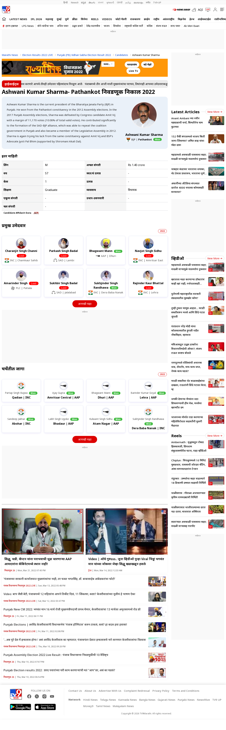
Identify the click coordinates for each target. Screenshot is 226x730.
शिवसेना (117, 26)
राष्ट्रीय (156, 19)
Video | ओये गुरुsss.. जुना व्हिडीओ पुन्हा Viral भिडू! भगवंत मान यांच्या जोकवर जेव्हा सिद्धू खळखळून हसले (126, 561)
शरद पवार (175, 26)
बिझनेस (182, 19)
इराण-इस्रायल (12, 26)
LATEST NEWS (18, 19)
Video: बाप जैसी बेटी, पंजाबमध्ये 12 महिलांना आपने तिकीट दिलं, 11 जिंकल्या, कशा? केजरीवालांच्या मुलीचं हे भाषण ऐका (69, 594)
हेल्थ (191, 19)
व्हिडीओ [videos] (177, 258)
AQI (200, 10)
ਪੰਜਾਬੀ (120, 2)
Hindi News (90, 699)
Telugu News (108, 699)
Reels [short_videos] (176, 435)
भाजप (106, 26)
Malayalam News (123, 706)
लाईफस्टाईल (204, 19)
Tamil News (103, 706)
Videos (107, 19)
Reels (95, 19)
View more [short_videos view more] (214, 435)
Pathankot (145, 139)
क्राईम (147, 19)
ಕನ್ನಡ (83, 2)
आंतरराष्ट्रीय (168, 19)
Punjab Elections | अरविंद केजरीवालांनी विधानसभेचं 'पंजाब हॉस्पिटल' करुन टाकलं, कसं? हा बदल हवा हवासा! (65, 624)
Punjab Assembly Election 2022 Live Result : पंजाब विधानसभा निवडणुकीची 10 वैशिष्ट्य (56, 655)
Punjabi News (186, 699)
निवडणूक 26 (9, 570)
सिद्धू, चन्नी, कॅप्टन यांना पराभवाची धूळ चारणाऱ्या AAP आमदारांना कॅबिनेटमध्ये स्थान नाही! (38, 561)
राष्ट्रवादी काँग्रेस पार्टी (133, 26)
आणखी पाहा (84, 304)
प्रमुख (14, 225)
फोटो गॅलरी (121, 19)
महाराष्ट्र (49, 19)
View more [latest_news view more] (214, 111)
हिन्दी (65, 2)
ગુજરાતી (110, 2)
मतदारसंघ (132, 64)
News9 (74, 2)
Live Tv (133, 71)
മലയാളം (138, 2)
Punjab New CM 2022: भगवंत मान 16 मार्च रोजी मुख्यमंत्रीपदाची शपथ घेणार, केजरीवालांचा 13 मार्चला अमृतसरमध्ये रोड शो (72, 609)
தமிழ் (128, 2)
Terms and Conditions (185, 690)
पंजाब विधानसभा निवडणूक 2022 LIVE (19, 585)
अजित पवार (62, 26)
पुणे (67, 19)
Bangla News (147, 699)
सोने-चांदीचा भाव (45, 26)
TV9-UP (157, 2)
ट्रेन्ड (89, 570)
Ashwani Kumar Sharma (144, 134)
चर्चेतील (13, 369)
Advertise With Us (110, 690)
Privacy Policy (160, 690)
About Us (90, 690)
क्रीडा (74, 19)
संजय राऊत (161, 26)
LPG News (28, 26)
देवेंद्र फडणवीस (93, 26)
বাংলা (100, 2)
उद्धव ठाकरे (77, 26)
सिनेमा (84, 19)
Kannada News (127, 699)
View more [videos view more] (214, 258)
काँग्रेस (149, 26)
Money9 (88, 706)
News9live (203, 699)
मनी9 (148, 2)
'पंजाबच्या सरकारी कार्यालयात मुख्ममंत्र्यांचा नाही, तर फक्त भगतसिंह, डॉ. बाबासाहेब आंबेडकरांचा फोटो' (59, 579)
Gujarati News (166, 699)
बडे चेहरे (147, 64)
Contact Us (75, 690)
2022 (162, 231)
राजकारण (135, 19)
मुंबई (59, 19)
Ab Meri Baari (191, 26)
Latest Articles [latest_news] (185, 111)
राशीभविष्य (220, 19)
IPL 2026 (36, 19)
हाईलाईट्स (12, 84)
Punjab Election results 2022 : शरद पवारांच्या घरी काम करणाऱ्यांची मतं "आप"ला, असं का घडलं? (59, 670)
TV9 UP (216, 699)
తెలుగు (92, 2)
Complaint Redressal (137, 690)
